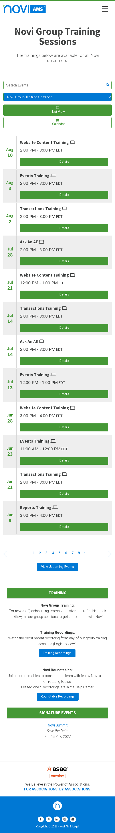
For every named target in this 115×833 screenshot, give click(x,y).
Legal (75, 826)
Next (110, 553)
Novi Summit (57, 725)
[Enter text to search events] (54, 85)
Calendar (57, 122)
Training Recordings (57, 653)
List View (57, 109)
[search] (107, 85)
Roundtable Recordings (57, 696)
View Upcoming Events (57, 567)
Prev (5, 553)
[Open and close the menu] (78, 9)
